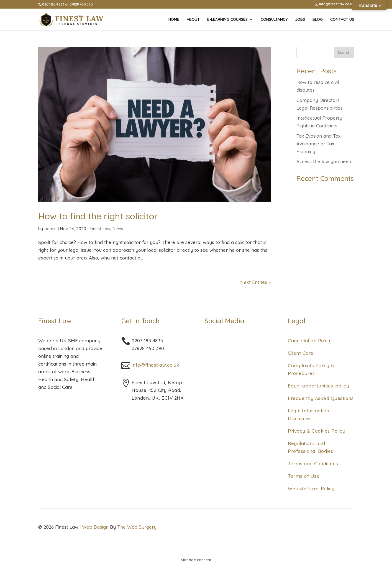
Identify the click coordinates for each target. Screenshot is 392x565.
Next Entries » (255, 282)
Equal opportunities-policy (318, 386)
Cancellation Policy (310, 340)
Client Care (301, 353)
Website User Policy (311, 488)
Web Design (95, 527)
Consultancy (274, 19)
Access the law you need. (324, 161)
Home (173, 19)
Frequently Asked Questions (320, 398)
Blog (317, 19)
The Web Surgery (137, 527)
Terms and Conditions (313, 463)
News (118, 228)
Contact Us (342, 19)
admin (50, 228)
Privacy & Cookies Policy (316, 431)
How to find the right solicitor (98, 216)
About (193, 19)
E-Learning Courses (227, 19)
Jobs (300, 19)
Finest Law (100, 228)
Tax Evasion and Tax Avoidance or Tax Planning (318, 143)
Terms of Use (303, 476)
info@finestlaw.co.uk (334, 4)
